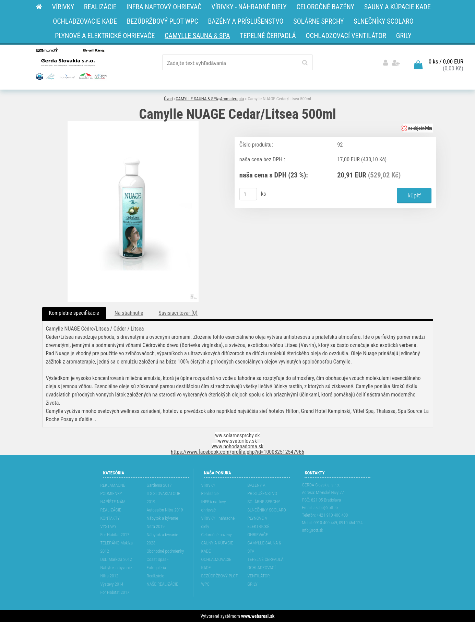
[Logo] (71, 63)
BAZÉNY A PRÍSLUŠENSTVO (262, 489)
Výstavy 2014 (111, 584)
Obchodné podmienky (165, 551)
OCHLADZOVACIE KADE (216, 563)
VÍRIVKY (208, 485)
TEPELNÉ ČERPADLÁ (266, 559)
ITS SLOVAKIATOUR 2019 (163, 497)
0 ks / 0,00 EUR (446, 61)
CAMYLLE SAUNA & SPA (197, 98)
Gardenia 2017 (159, 485)
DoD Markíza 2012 (116, 559)
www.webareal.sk (257, 616)
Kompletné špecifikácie (74, 313)
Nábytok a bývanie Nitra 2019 (162, 522)
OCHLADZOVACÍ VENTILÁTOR (262, 571)
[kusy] (248, 194)
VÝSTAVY (108, 526)
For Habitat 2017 (115, 534)
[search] (305, 62)
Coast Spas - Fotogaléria (158, 563)
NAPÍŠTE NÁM (113, 501)
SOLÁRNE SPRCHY (264, 501)
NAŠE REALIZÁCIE (162, 584)
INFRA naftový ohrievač (213, 505)
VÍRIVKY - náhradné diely (218, 522)
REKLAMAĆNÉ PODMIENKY (113, 489)
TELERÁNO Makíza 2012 (116, 547)
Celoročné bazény (216, 534)
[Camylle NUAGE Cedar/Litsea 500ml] (133, 123)
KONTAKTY (110, 518)
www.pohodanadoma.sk (238, 446)
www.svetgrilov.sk (237, 441)
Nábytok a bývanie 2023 (162, 538)
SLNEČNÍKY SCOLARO (267, 509)
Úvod (168, 98)
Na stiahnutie (129, 313)
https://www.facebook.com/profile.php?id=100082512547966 (237, 452)
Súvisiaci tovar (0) (178, 313)
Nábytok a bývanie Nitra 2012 (116, 571)
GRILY (253, 584)
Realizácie (155, 575)
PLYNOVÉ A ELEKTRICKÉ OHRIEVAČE (259, 526)
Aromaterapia (232, 98)
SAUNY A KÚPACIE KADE (217, 547)
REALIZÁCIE (110, 509)
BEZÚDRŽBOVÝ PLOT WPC (219, 580)
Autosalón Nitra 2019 (165, 509)
